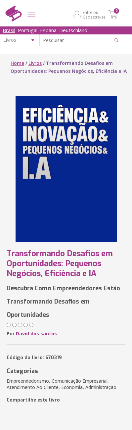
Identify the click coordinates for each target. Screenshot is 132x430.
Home (17, 63)
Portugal (27, 30)
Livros (35, 63)
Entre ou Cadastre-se (94, 15)
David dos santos (36, 333)
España (48, 30)
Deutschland (73, 30)
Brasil (9, 30)
